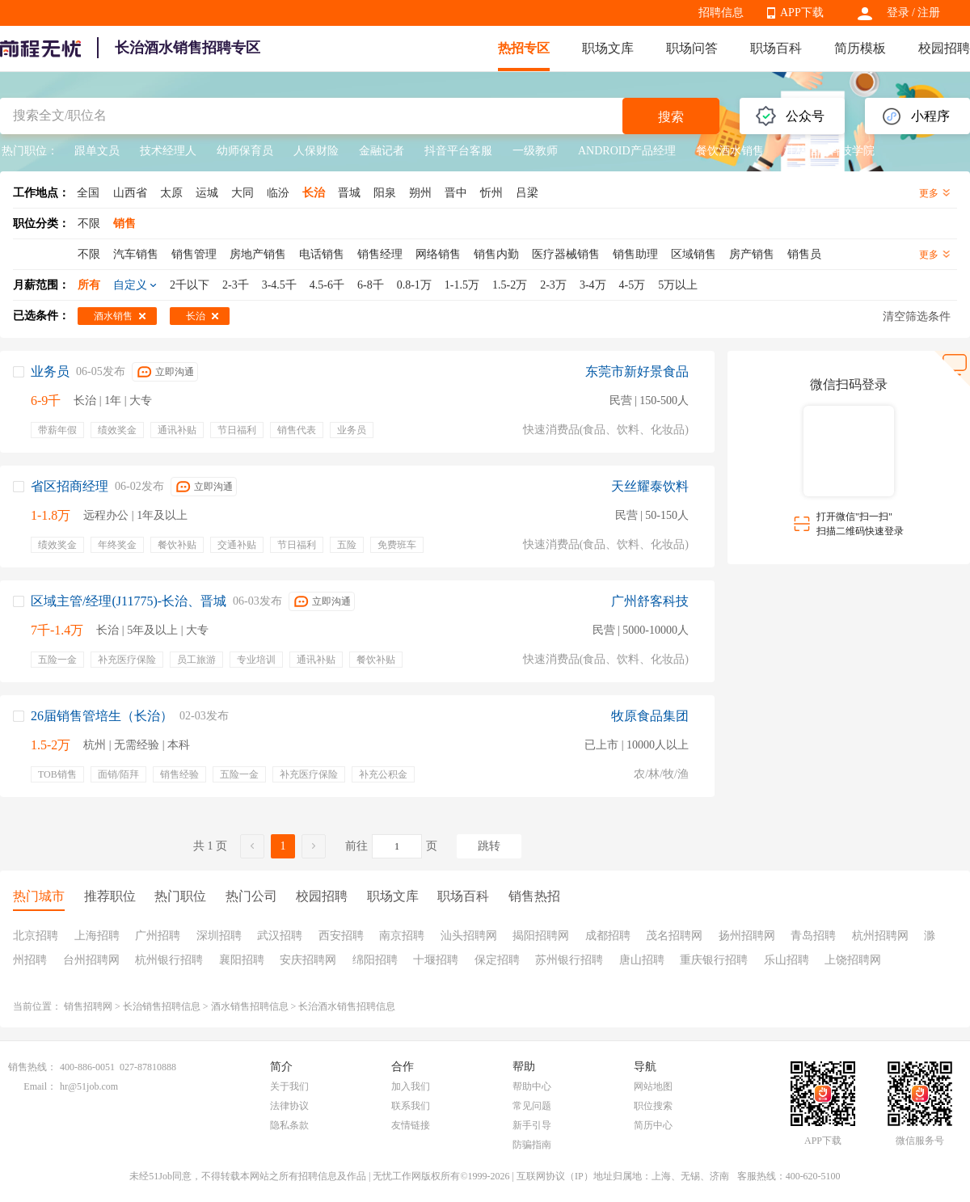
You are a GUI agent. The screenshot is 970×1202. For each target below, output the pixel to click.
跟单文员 (97, 151)
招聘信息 (721, 12)
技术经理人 (168, 151)
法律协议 (289, 1105)
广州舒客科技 (650, 601)
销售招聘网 (88, 1006)
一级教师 (535, 151)
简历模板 (860, 48)
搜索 (671, 117)
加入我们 (410, 1086)
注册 (928, 12)
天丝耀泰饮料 (650, 486)
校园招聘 (944, 48)
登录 (898, 12)
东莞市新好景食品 (637, 371)
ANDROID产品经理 (627, 151)
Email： (40, 1086)
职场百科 (776, 48)
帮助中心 (531, 1086)
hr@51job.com (89, 1086)
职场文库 (608, 48)
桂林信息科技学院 (829, 151)
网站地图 (653, 1086)
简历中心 (653, 1125)
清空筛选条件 (917, 316)
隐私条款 (289, 1125)
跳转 (489, 846)
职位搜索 (653, 1105)
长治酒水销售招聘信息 (346, 1006)
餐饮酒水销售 (730, 151)
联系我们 (410, 1105)
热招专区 (524, 48)
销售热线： (32, 1067)
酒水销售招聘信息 (250, 1006)
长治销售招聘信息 (161, 1006)
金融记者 (381, 151)
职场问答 (692, 48)
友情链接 (410, 1125)
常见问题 (531, 1105)
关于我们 (289, 1086)
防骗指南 (531, 1144)
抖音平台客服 (458, 151)
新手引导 (531, 1125)
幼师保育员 (245, 151)
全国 (88, 193)
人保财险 (316, 151)
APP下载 (802, 12)
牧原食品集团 (650, 716)
